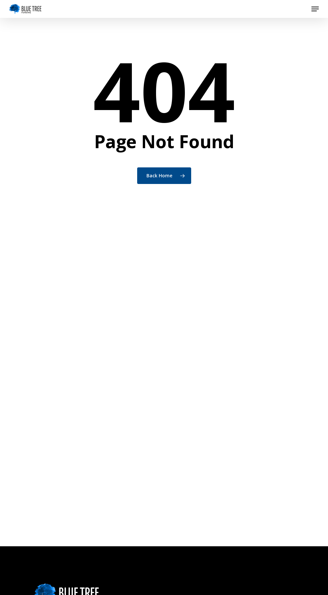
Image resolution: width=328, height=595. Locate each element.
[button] (315, 9)
